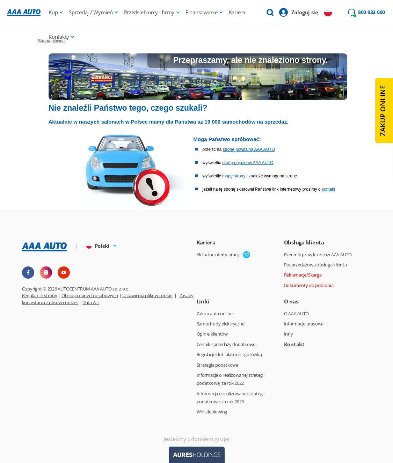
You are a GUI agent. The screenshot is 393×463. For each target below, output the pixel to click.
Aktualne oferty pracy (218, 254)
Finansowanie (201, 12)
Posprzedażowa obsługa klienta (315, 265)
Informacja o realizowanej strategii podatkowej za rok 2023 (230, 397)
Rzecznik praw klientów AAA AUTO (318, 254)
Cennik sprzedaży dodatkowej (226, 344)
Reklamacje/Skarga (303, 275)
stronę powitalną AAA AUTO (249, 149)
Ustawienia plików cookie (147, 295)
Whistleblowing (212, 412)
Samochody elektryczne (221, 324)
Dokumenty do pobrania (309, 285)
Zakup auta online (215, 313)
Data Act (90, 302)
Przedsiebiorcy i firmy (149, 12)
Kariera (237, 12)
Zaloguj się (304, 12)
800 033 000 (371, 12)
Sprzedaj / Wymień (91, 12)
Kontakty (59, 36)
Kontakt (294, 344)
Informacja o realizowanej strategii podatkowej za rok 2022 (230, 379)
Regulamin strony (39, 295)
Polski (98, 245)
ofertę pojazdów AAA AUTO (248, 162)
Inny (288, 334)
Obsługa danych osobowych (89, 295)
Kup (53, 12)
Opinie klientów (212, 334)
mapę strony (233, 176)
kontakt (328, 189)
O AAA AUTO (296, 313)
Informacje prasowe (304, 324)
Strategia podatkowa (217, 365)
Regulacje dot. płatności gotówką (229, 354)
